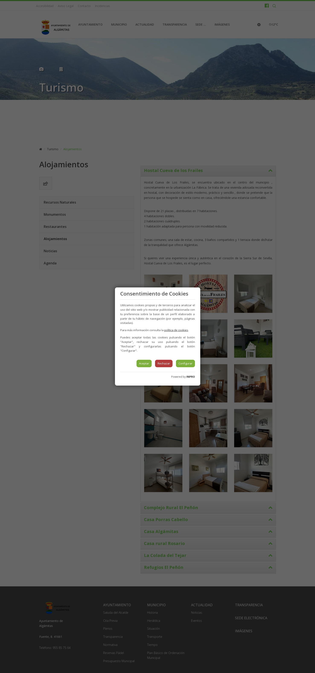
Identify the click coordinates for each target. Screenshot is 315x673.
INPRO (190, 377)
